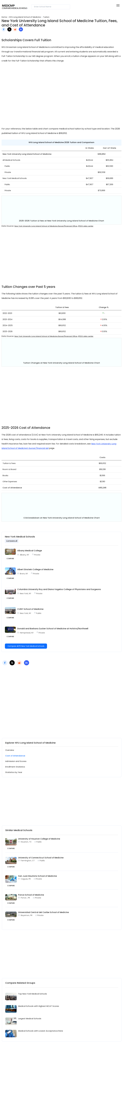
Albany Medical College (29, 550)
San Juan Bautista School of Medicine (37, 876)
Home (4, 17)
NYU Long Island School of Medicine (25, 17)
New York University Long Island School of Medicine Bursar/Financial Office (45, 226)
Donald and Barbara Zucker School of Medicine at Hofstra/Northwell (52, 628)
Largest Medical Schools (29, 1018)
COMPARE (11, 848)
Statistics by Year (13, 772)
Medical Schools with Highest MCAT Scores (38, 1006)
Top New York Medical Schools (32, 993)
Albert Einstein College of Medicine (35, 569)
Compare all (11, 540)
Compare (10, 558)
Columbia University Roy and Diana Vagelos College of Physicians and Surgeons (59, 589)
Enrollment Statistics (15, 766)
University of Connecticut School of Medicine (40, 857)
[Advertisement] (61, 258)
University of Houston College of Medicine (39, 838)
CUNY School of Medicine (30, 609)
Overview (9, 750)
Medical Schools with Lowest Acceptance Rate (40, 1030)
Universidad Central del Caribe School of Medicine (43, 912)
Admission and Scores (15, 761)
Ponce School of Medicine (31, 895)
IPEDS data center (85, 226)
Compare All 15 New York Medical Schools (26, 646)
